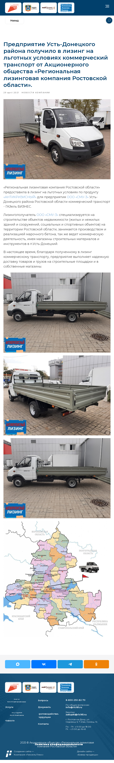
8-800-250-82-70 (75, 703)
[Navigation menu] (107, 6)
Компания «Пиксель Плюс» (28, 757)
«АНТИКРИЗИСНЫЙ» (19, 199)
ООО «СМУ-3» (78, 199)
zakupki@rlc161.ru (76, 717)
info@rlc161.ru (74, 710)
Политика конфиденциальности (59, 747)
